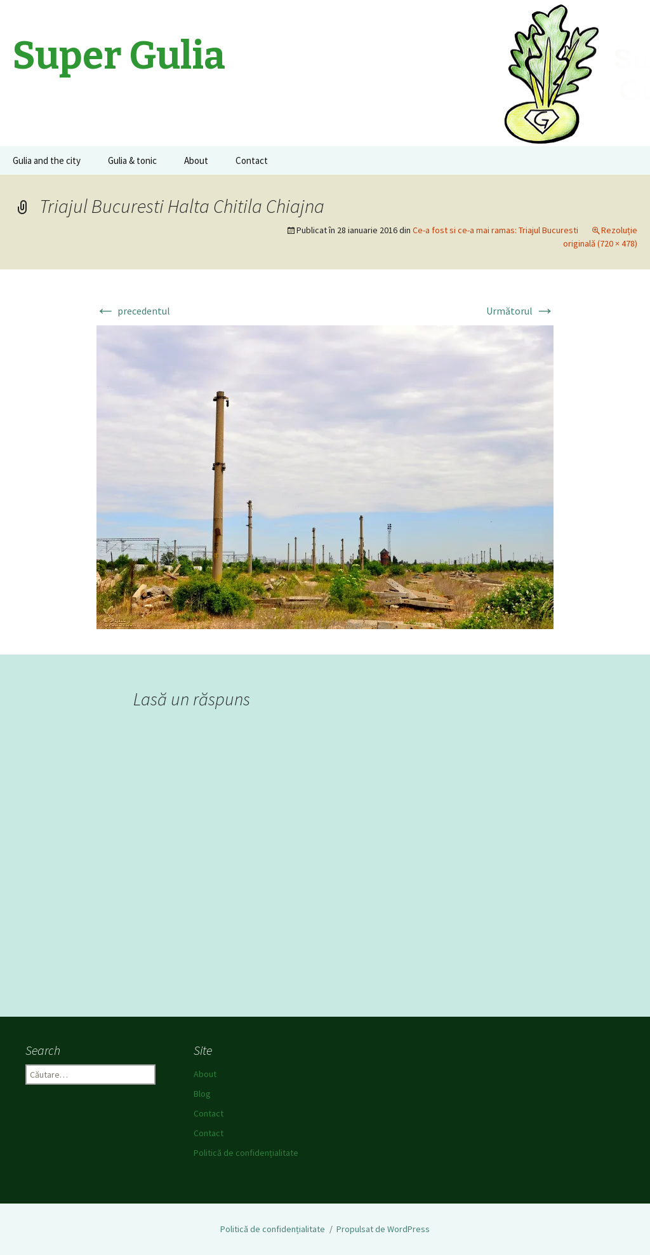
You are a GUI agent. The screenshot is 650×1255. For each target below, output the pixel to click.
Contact (251, 160)
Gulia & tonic (132, 160)
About (196, 160)
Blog (202, 1093)
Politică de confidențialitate (246, 1152)
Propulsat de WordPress (383, 1229)
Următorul (520, 310)
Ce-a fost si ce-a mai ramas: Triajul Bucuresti (495, 230)
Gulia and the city (47, 160)
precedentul (132, 310)
